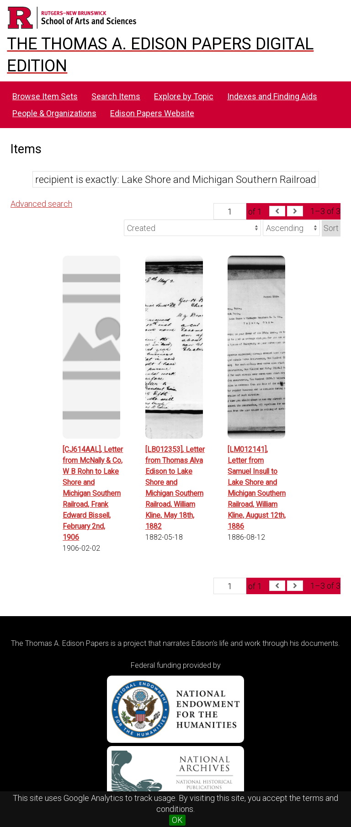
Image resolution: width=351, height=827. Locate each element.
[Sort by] (192, 228)
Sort (331, 228)
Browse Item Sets (45, 96)
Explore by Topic (183, 96)
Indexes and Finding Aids (272, 96)
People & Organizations (54, 113)
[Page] (229, 211)
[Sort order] (291, 228)
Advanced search (41, 204)
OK (177, 820)
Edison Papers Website (152, 113)
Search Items (115, 96)
